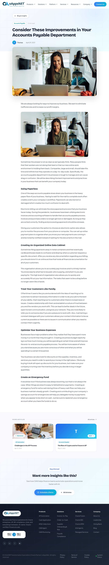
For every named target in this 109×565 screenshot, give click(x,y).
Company (87, 4)
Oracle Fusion (80, 516)
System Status (99, 556)
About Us (96, 516)
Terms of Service (74, 556)
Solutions (42, 4)
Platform (53, 4)
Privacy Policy (62, 556)
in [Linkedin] (9, 543)
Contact (96, 532)
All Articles (66, 492)
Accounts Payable (19, 23)
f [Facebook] (14, 543)
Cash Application (45, 520)
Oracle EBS (79, 520)
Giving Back (97, 524)
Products (31, 4)
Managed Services (81, 532)
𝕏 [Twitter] (4, 543)
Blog (95, 528)
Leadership (97, 520)
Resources (76, 4)
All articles (92, 419)
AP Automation (44, 516)
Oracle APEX (79, 524)
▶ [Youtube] (20, 543)
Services (64, 4)
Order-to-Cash (62, 520)
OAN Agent (43, 528)
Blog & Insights (20, 16)
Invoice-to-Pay (62, 516)
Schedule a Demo (45, 492)
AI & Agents (79, 528)
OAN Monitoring (44, 532)
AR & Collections (44, 524)
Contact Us (100, 4)
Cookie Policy (87, 556)
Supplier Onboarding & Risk (62, 526)
